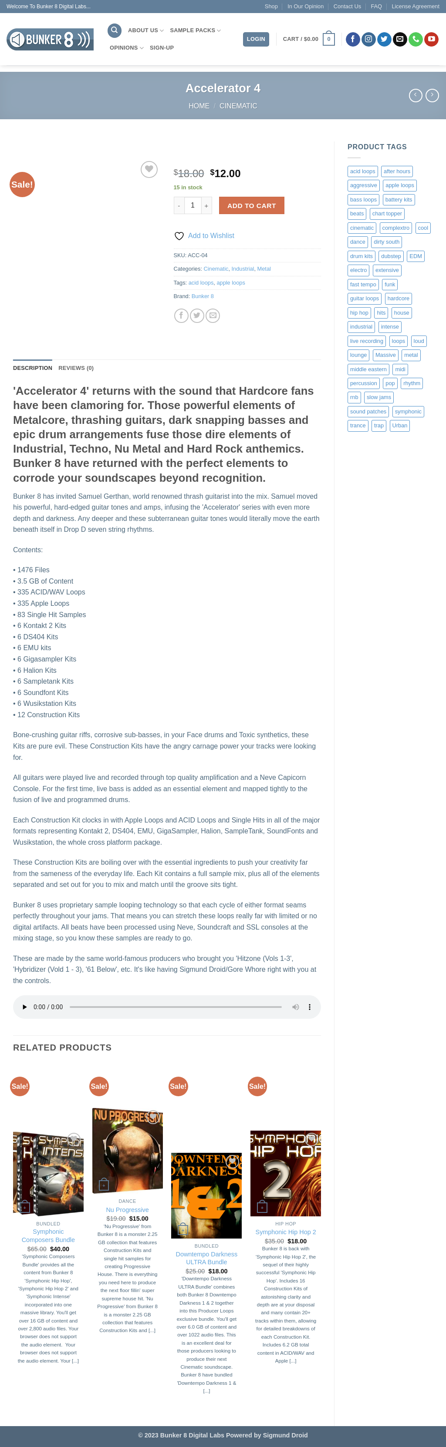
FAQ (376, 6)
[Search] (115, 31)
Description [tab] (32, 368)
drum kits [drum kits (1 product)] (361, 256)
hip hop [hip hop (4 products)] (359, 312)
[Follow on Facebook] (353, 39)
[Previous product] (432, 95)
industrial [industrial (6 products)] (361, 326)
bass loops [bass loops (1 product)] (363, 199)
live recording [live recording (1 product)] (366, 341)
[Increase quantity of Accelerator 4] (207, 205)
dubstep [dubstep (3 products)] (391, 256)
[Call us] (416, 39)
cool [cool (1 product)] (423, 228)
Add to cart (251, 205)
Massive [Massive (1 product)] (385, 355)
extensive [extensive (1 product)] (387, 270)
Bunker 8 (203, 296)
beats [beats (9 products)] (357, 213)
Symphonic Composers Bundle (48, 1235)
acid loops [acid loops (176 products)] (362, 171)
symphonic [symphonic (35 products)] (408, 411)
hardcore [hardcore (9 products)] (399, 298)
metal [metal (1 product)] (411, 355)
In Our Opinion (305, 6)
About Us (146, 31)
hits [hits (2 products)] (381, 312)
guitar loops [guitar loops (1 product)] (364, 298)
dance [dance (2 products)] (357, 241)
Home (199, 106)
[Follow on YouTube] (431, 39)
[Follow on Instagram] (369, 39)
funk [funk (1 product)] (390, 284)
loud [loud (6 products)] (419, 341)
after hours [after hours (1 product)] (397, 171)
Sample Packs (195, 31)
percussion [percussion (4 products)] (363, 383)
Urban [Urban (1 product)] (400, 425)
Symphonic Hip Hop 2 (286, 1232)
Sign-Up (162, 47)
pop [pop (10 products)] (390, 383)
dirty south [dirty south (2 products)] (386, 241)
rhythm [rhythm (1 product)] (411, 383)
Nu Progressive (127, 1209)
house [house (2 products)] (401, 312)
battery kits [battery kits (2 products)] (398, 199)
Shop (271, 6)
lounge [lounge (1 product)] (358, 355)
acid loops (201, 282)
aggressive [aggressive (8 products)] (363, 185)
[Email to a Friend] (213, 316)
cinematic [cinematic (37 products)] (362, 228)
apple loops (230, 282)
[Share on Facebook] (181, 316)
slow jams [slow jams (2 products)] (379, 397)
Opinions (127, 48)
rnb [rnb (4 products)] (354, 397)
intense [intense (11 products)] (390, 326)
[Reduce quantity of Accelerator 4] (179, 205)
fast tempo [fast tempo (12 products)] (363, 284)
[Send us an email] (400, 39)
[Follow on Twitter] (384, 39)
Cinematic (238, 106)
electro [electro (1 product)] (358, 270)
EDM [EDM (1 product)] (415, 256)
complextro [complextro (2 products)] (396, 228)
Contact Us (347, 6)
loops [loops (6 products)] (398, 341)
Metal (264, 268)
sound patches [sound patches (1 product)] (368, 411)
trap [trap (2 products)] (379, 425)
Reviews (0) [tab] (76, 368)
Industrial (243, 268)
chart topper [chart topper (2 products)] (387, 213)
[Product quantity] (193, 205)
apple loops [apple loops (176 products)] (399, 185)
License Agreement (415, 6)
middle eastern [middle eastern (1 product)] (368, 369)
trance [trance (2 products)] (358, 425)
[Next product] (415, 95)
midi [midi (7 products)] (400, 369)
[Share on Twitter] (197, 316)
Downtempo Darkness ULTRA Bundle (207, 1258)
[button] (309, 39)
